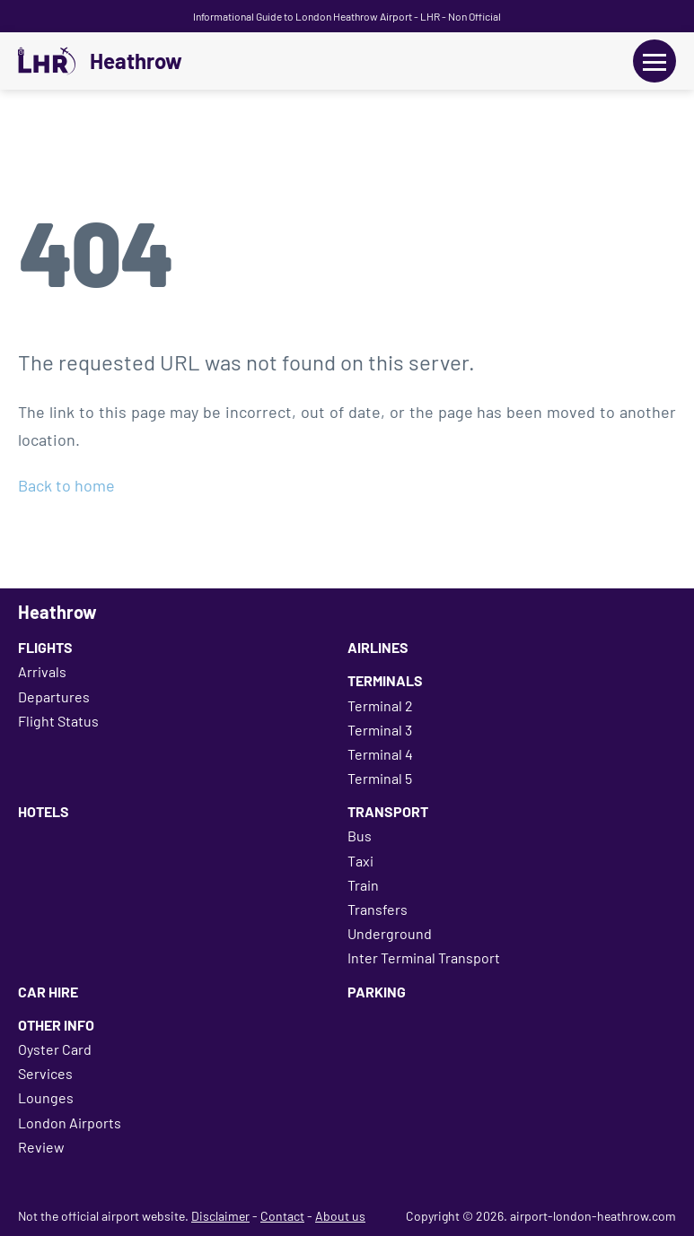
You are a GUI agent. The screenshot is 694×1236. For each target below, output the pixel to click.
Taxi (360, 860)
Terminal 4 (380, 753)
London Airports (69, 1122)
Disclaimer (220, 1215)
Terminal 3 (379, 729)
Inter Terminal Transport (423, 957)
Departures (54, 696)
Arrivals (42, 671)
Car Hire (48, 991)
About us (340, 1215)
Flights (45, 647)
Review (41, 1146)
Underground (389, 933)
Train (363, 884)
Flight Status (58, 720)
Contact (282, 1215)
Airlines (377, 647)
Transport (387, 811)
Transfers (377, 909)
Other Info (56, 1024)
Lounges (46, 1097)
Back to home (66, 485)
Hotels (43, 811)
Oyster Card (55, 1049)
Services (45, 1073)
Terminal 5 (379, 778)
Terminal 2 (380, 705)
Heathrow (136, 61)
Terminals (385, 680)
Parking (376, 991)
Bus (359, 835)
